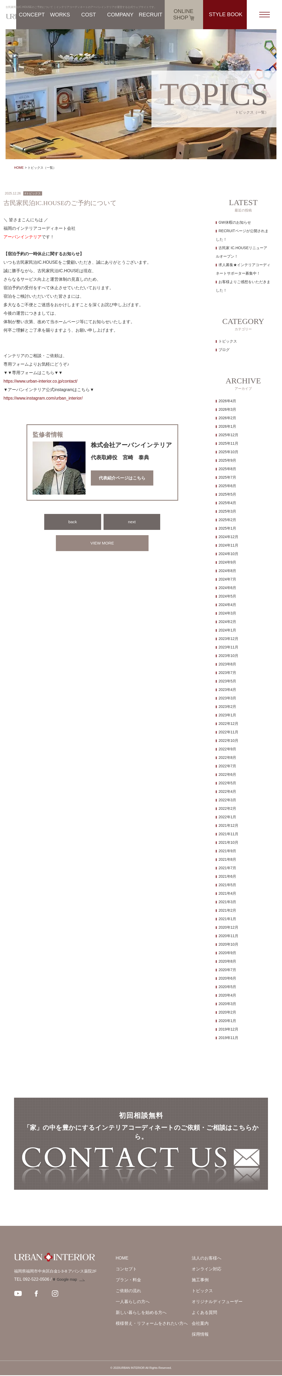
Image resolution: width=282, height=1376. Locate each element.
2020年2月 (227, 1012)
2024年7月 (227, 579)
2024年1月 (227, 630)
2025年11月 (228, 443)
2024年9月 (227, 562)
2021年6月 (227, 876)
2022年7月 (227, 766)
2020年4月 (227, 995)
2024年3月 (227, 613)
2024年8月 (227, 571)
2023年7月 (227, 672)
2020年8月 (227, 961)
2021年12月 (228, 825)
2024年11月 (228, 545)
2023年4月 (227, 689)
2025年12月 (228, 435)
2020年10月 (228, 944)
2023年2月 (227, 706)
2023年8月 (227, 664)
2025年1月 (227, 528)
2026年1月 (227, 426)
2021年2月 (227, 910)
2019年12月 (228, 1029)
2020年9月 (227, 953)
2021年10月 (228, 842)
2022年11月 (228, 732)
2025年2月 (227, 520)
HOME (19, 168)
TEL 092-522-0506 (31, 1280)
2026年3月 (227, 409)
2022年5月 (227, 783)
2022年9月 (227, 749)
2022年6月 (227, 774)
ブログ (224, 350)
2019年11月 (228, 1038)
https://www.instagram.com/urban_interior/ (43, 398)
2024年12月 (228, 537)
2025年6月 (227, 486)
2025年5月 (227, 494)
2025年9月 (227, 460)
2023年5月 (227, 681)
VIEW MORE (102, 543)
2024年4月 (227, 605)
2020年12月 (228, 927)
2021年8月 (227, 859)
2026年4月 (227, 401)
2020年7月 (227, 970)
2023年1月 (227, 715)
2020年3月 (227, 1004)
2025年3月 (227, 511)
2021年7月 (227, 868)
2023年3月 (227, 698)
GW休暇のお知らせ (234, 222)
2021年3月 (227, 902)
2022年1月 (227, 817)
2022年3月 (227, 800)
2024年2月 (227, 622)
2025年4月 (227, 503)
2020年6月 (227, 978)
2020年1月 (227, 1021)
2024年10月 (228, 554)
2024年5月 (227, 596)
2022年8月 (227, 757)
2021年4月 (227, 893)
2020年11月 (228, 936)
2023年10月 (228, 656)
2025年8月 (227, 469)
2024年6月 (227, 588)
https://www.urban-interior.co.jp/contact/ (40, 381)
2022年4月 (227, 791)
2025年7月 (227, 477)
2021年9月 (227, 851)
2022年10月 (228, 740)
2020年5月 (227, 987)
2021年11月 (228, 834)
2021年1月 (227, 919)
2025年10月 (228, 452)
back (72, 522)
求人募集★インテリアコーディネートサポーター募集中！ (243, 269)
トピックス (227, 341)
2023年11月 (228, 647)
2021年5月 (227, 885)
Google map (67, 1280)
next (132, 522)
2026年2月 (227, 418)
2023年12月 (228, 639)
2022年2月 (227, 808)
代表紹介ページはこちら (122, 478)
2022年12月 (228, 723)
